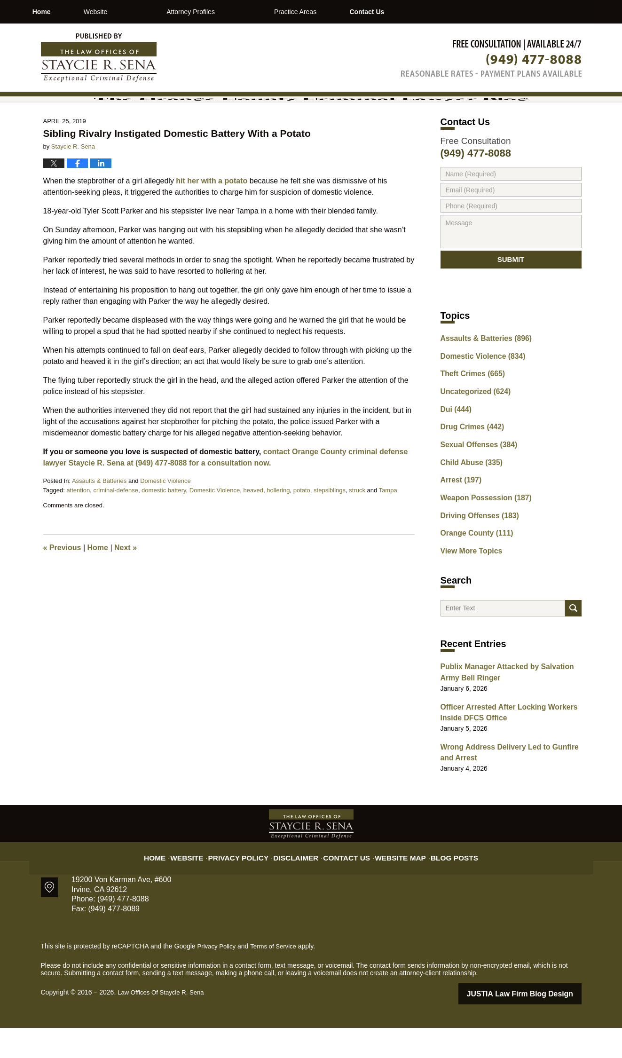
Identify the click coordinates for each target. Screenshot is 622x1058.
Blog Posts (441, 882)
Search (573, 643)
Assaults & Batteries (99, 520)
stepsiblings (330, 529)
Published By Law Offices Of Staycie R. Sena (491, 58)
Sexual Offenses (475, 484)
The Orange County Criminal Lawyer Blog (99, 57)
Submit (511, 303)
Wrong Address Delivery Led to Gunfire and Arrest (509, 785)
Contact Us (443, 12)
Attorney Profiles (242, 12)
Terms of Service (277, 977)
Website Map (393, 882)
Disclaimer (300, 882)
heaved (253, 529)
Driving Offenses (476, 549)
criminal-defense (116, 529)
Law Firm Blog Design (537, 1024)
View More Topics (468, 582)
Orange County (473, 566)
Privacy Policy (250, 882)
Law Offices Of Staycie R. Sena (164, 1023)
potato (301, 529)
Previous (62, 587)
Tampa (388, 529)
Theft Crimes (469, 418)
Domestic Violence (165, 520)
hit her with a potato (211, 220)
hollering (278, 529)
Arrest (459, 517)
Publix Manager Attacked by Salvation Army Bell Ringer (509, 709)
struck (357, 529)
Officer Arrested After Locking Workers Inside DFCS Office (501, 747)
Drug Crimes (469, 467)
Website (147, 12)
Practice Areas (347, 12)
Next (125, 587)
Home (67, 12)
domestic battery (164, 529)
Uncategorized (472, 434)
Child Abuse (468, 500)
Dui (454, 451)
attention (78, 529)
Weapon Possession (481, 533)
